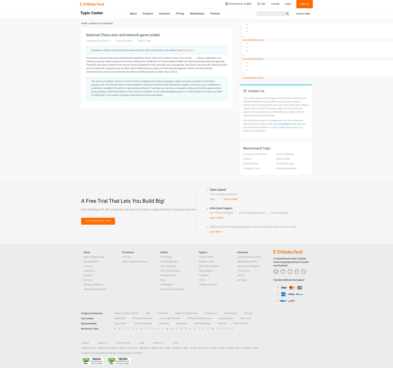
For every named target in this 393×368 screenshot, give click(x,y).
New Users (245, 318)
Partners (215, 13)
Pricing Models (91, 261)
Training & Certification (172, 289)
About (133, 13)
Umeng (230, 348)
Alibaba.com (157, 348)
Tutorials (222, 323)
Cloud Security (250, 163)
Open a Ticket (217, 217)
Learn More (248, 40)
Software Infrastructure (200, 318)
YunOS (193, 348)
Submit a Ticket (207, 261)
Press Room (243, 270)
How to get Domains (170, 318)
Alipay (255, 348)
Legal (141, 343)
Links (175, 343)
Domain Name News (286, 168)
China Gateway (168, 266)
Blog (162, 280)
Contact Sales (303, 13)
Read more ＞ (189, 50)
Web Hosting (230, 313)
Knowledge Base (168, 261)
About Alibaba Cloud (94, 257)
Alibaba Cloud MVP (247, 261)
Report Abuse (206, 270)
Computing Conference (255, 154)
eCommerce (211, 313)
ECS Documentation (142, 318)
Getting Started (168, 275)
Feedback (204, 275)
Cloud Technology (285, 163)
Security (248, 313)
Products (148, 13)
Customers (89, 270)
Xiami (238, 348)
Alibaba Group (88, 348)
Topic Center (120, 323)
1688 (168, 348)
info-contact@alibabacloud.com (284, 124)
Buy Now (258, 40)
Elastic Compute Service (126, 313)
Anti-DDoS (162, 313)
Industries (164, 323)
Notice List (158, 343)
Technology (166, 257)
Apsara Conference (93, 284)
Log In (288, 3)
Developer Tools (251, 168)
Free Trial (126, 257)
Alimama (176, 348)
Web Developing (202, 323)
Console (275, 3)
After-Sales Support (209, 266)
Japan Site (119, 318)
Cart (261, 3)
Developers (181, 323)
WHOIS (241, 275)
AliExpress (144, 348)
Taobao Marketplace (107, 348)
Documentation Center (249, 257)
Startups (88, 280)
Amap (213, 348)
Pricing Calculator (208, 284)
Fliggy (185, 348)
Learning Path (226, 318)
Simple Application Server (135, 261)
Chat (212, 199)
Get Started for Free (98, 221)
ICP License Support (170, 270)
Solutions (164, 13)
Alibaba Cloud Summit (95, 289)
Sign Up (304, 3)
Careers (85, 343)
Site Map (241, 280)
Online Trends (283, 159)
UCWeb (221, 348)
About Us (102, 343)
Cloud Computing (285, 154)
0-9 (231, 328)
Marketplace (197, 13)
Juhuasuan (132, 348)
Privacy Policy (123, 343)
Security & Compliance (248, 266)
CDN (148, 313)
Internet (247, 159)
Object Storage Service (186, 313)
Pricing (180, 13)
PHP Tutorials (241, 323)
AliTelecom (203, 348)
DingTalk (246, 348)
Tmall (122, 348)
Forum (202, 280)
